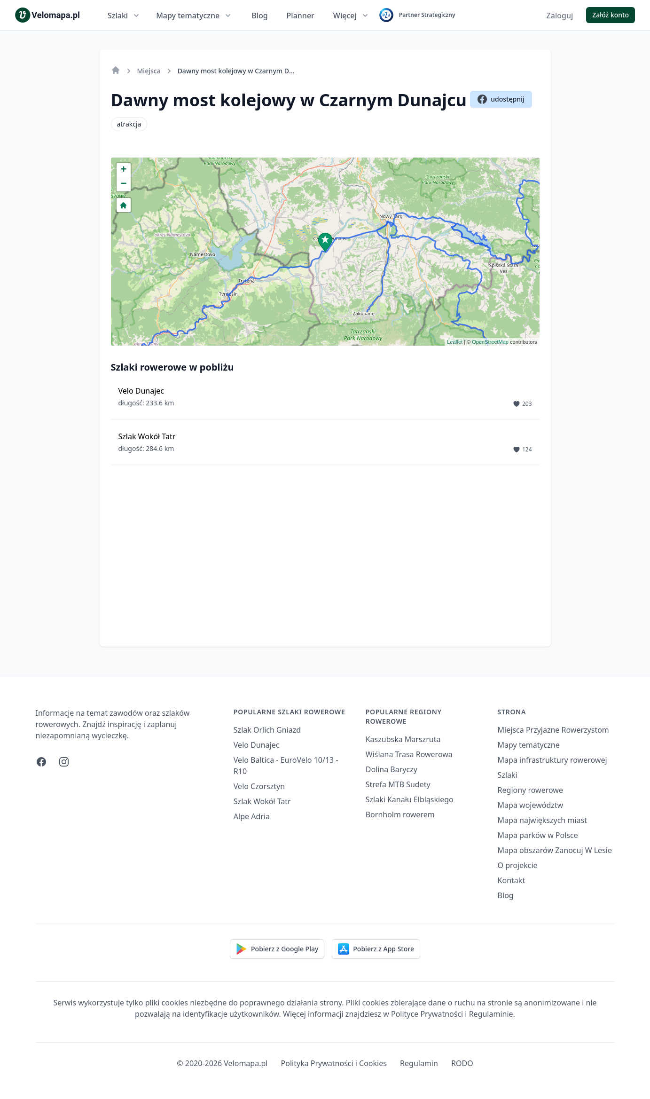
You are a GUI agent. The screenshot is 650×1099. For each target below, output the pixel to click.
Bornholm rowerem (400, 814)
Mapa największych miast (542, 820)
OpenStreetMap (490, 342)
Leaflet (454, 342)
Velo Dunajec (257, 745)
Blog (259, 15)
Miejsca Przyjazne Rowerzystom (553, 730)
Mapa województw (531, 805)
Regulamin (419, 1063)
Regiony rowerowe (530, 790)
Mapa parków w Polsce (538, 835)
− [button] (123, 184)
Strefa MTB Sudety (398, 784)
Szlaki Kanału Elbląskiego (410, 799)
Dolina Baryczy (391, 769)
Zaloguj (560, 15)
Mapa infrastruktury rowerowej (552, 760)
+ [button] (123, 170)
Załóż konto (610, 14)
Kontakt (511, 880)
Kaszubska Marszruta (403, 739)
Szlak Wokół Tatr (262, 801)
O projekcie (518, 865)
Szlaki (124, 15)
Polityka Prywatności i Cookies (334, 1063)
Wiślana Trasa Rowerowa (409, 754)
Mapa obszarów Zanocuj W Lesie (555, 850)
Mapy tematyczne (194, 15)
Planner (300, 15)
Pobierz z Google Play (277, 949)
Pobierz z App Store (376, 949)
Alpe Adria (252, 816)
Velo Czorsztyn (259, 786)
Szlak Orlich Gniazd (267, 730)
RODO (462, 1063)
